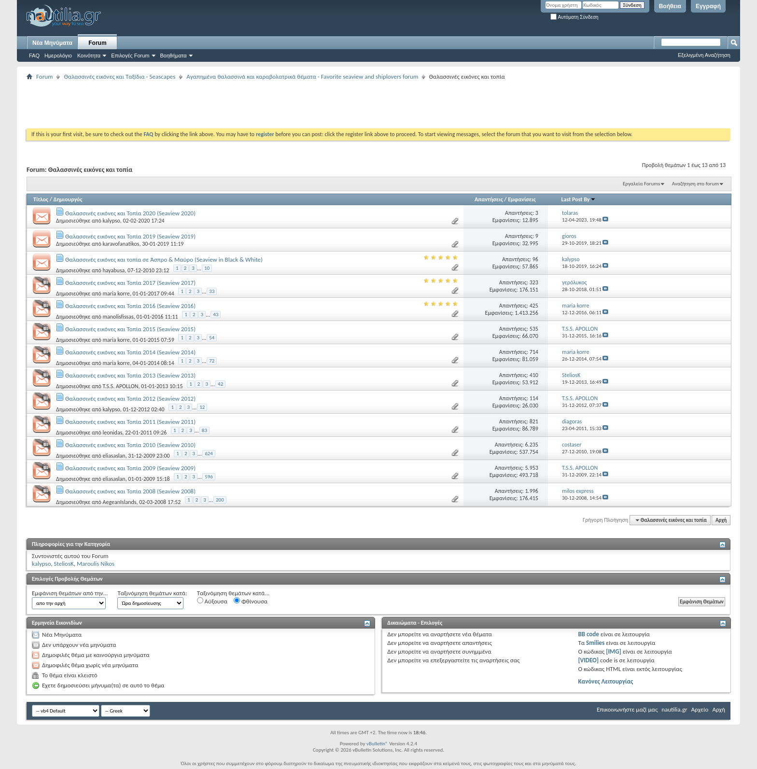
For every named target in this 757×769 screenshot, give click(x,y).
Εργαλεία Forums (641, 184)
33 (211, 291)
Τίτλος (40, 199)
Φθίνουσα (250, 601)
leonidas (112, 432)
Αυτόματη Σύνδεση (574, 17)
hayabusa (113, 270)
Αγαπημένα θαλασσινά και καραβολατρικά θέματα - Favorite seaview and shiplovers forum (302, 76)
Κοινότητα (88, 55)
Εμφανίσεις (522, 199)
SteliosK (63, 563)
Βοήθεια (670, 6)
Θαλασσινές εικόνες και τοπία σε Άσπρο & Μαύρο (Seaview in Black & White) (164, 259)
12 (202, 407)
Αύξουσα (212, 601)
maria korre (115, 293)
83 (204, 430)
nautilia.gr (674, 709)
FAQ (34, 55)
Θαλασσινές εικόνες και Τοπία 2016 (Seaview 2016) (130, 305)
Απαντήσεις (489, 199)
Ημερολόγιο (58, 55)
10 (207, 268)
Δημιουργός (68, 199)
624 (209, 453)
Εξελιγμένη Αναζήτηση (704, 55)
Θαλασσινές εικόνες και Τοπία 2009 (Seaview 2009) (130, 468)
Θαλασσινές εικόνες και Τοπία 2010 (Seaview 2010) (130, 444)
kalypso (111, 220)
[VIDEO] (588, 660)
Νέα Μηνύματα (52, 43)
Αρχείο (700, 709)
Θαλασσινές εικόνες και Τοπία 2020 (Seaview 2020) (130, 213)
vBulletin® (377, 744)
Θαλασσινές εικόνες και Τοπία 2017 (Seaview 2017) (130, 282)
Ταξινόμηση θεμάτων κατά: (152, 593)
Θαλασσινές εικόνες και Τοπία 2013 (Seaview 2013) (130, 375)
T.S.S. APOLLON (120, 386)
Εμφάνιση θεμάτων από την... (70, 593)
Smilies (595, 642)
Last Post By (578, 199)
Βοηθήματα (173, 55)
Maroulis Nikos (95, 563)
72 (211, 361)
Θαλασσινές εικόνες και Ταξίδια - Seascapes (119, 76)
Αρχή (721, 520)
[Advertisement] (202, 104)
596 (209, 477)
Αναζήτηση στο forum (695, 184)
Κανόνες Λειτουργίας (605, 681)
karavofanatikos (120, 243)
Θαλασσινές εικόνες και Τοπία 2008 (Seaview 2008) (130, 491)
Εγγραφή (708, 6)
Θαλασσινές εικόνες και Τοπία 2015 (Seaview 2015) (130, 329)
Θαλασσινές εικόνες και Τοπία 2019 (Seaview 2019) (130, 236)
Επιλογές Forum (130, 55)
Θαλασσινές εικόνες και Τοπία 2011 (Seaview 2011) (130, 421)
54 (211, 338)
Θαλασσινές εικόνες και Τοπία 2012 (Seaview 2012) (130, 398)
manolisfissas (117, 316)
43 (215, 314)
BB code (588, 634)
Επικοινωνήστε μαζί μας (627, 709)
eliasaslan (113, 455)
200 (220, 500)
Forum (97, 43)
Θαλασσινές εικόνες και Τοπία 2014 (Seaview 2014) (130, 352)
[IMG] (613, 651)
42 (220, 384)
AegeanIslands (119, 502)
